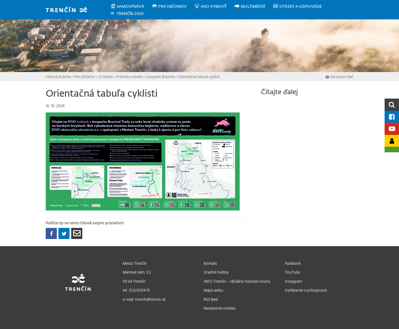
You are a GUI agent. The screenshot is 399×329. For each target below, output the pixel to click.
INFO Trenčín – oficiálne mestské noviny (237, 281)
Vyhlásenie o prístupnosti (306, 290)
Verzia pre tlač (339, 76)
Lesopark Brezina (160, 76)
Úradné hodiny (216, 272)
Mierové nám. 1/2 (137, 272)
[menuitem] (131, 6)
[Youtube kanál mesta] (392, 129)
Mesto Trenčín (135, 263)
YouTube (292, 272)
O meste (106, 76)
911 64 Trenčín (134, 281)
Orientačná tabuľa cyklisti (199, 76)
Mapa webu (213, 290)
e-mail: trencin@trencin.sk (144, 299)
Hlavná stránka (58, 76)
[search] (392, 104)
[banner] (69, 10)
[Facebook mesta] (392, 117)
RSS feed (211, 299)
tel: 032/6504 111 (136, 290)
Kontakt (210, 263)
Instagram (293, 281)
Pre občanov (84, 76)
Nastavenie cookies (220, 308)
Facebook (293, 263)
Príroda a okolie (129, 76)
